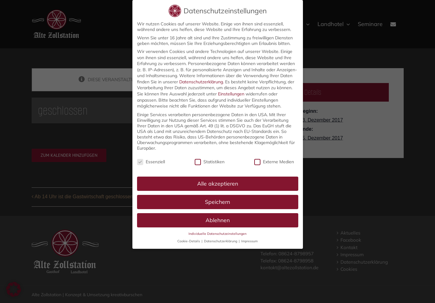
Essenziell (151, 161)
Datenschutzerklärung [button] (221, 240)
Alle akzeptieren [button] (217, 182)
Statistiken (209, 161)
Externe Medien (274, 161)
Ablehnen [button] (218, 219)
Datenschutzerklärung (201, 81)
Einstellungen (231, 93)
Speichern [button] (217, 200)
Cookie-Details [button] (189, 240)
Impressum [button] (249, 240)
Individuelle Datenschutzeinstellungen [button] (217, 233)
